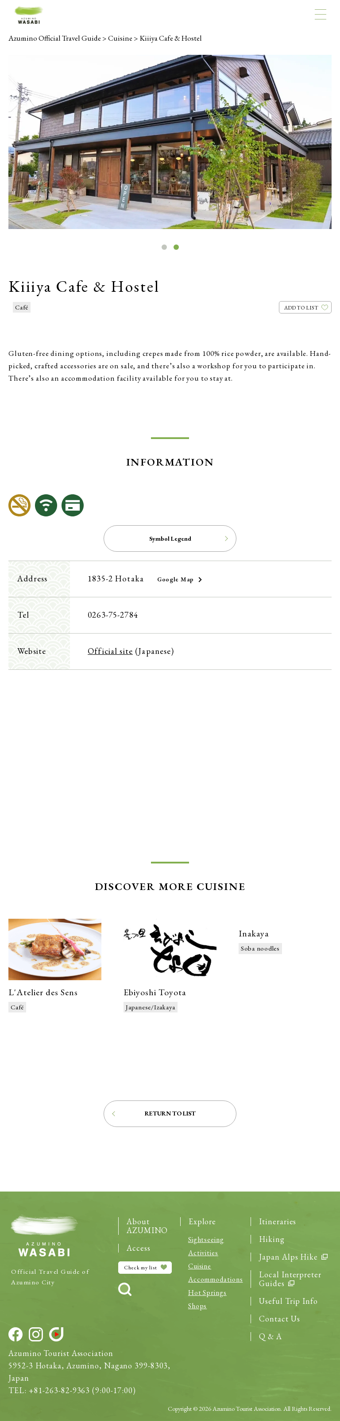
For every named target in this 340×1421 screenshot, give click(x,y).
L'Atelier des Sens (43, 992)
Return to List (170, 1113)
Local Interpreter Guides (290, 1279)
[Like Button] (305, 307)
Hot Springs (207, 1292)
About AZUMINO (147, 1226)
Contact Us (279, 1318)
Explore (202, 1221)
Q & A (270, 1336)
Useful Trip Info (288, 1301)
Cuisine (199, 1266)
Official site (110, 651)
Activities (203, 1252)
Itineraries (277, 1221)
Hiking (271, 1239)
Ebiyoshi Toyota (155, 992)
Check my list (145, 1267)
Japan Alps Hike (293, 1257)
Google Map (175, 579)
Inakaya (254, 933)
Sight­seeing (206, 1239)
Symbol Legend (170, 538)
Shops (197, 1305)
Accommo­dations (215, 1279)
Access (138, 1248)
